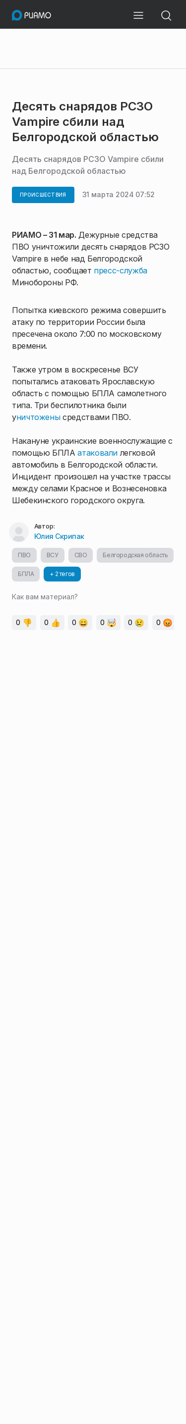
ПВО (24, 555)
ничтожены (38, 417)
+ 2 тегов (62, 574)
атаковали (97, 453)
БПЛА (26, 574)
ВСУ (53, 555)
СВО (80, 555)
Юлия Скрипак (59, 536)
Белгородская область (135, 555)
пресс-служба (120, 270)
